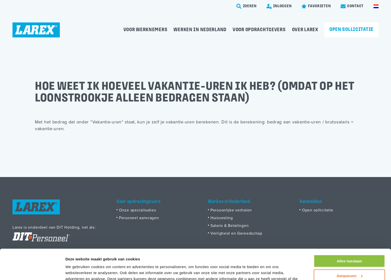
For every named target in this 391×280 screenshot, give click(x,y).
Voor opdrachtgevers (259, 29)
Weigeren (349, 262)
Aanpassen (350, 247)
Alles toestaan (349, 233)
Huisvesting (221, 217)
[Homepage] (36, 29)
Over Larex (305, 29)
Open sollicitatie (351, 29)
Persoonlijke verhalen (231, 210)
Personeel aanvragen (139, 217)
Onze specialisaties (137, 210)
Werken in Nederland (200, 29)
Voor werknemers (145, 29)
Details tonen (77, 270)
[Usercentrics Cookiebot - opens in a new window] (32, 270)
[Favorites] (316, 6)
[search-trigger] (246, 6)
